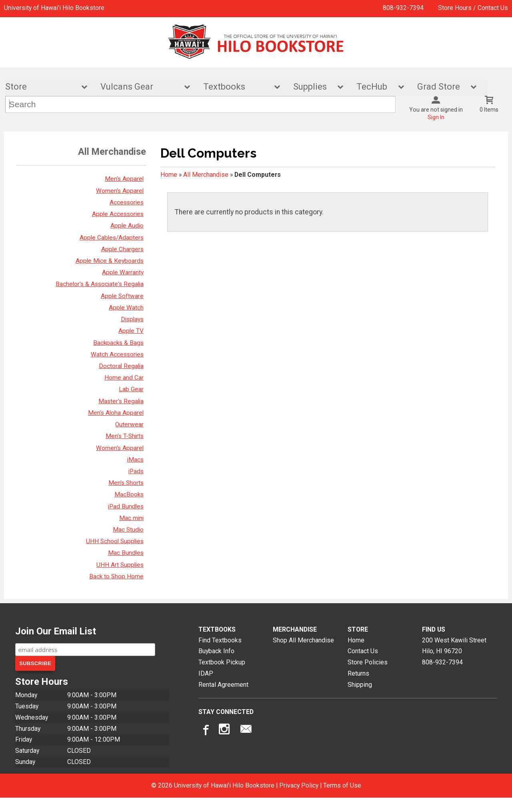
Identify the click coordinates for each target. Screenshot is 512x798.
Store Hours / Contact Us (473, 8)
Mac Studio (128, 529)
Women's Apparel (120, 190)
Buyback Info (216, 651)
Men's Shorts (126, 482)
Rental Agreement (223, 684)
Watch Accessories (117, 354)
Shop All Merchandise (303, 640)
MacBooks (129, 494)
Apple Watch (126, 307)
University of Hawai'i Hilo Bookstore (54, 8)
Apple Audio (127, 226)
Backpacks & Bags (118, 342)
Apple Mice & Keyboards (110, 260)
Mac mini (131, 518)
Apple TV (131, 331)
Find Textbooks (220, 640)
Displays (132, 319)
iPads (136, 471)
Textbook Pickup (221, 662)
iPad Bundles (126, 506)
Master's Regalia (121, 401)
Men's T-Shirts (125, 436)
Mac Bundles (126, 553)
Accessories (127, 202)
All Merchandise (205, 174)
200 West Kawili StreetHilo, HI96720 (454, 645)
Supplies (313, 87)
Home (168, 174)
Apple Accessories (118, 214)
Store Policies (368, 662)
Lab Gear (131, 389)
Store (41, 87)
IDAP (205, 673)
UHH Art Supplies (120, 564)
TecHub (374, 87)
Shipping (360, 684)
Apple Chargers (122, 249)
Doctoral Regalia (121, 366)
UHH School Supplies (115, 541)
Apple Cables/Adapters (112, 237)
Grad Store (441, 87)
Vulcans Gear (139, 87)
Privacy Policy (298, 785)
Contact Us (363, 651)
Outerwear (129, 424)
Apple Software (122, 296)
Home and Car (124, 377)
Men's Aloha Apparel (116, 412)
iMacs (135, 459)
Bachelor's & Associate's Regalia (100, 284)
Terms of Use (342, 785)
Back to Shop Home (116, 576)
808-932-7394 (403, 8)
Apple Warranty (123, 272)
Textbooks (236, 87)
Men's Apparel (124, 179)
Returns (358, 673)
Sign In (436, 117)
